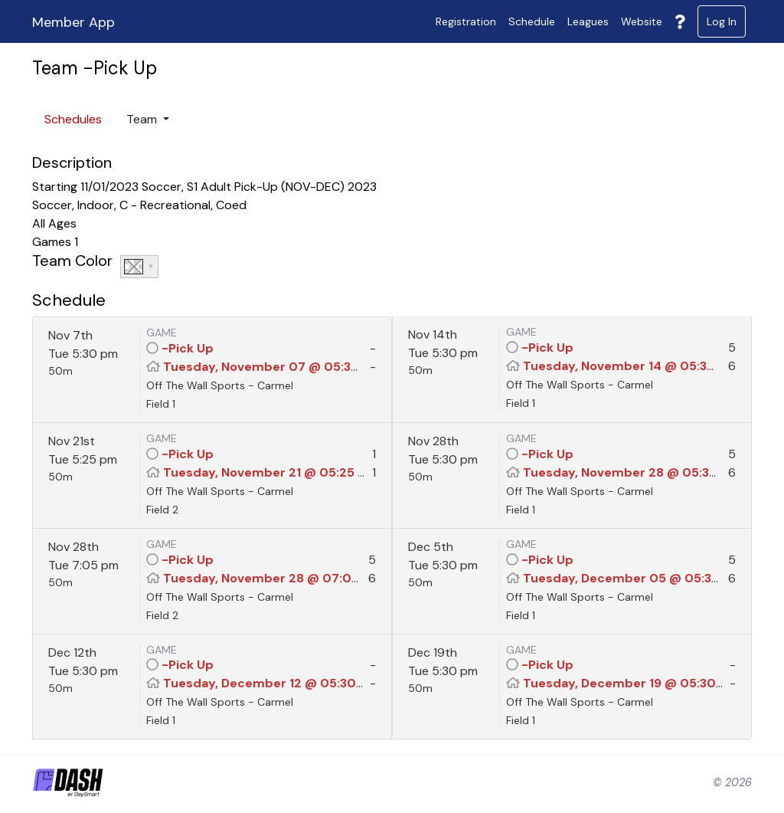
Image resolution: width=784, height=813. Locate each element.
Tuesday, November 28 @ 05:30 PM (631, 472)
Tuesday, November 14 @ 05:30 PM (630, 366)
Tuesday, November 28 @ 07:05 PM (272, 578)
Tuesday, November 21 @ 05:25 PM (269, 472)
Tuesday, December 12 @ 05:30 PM (270, 683)
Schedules (73, 119)
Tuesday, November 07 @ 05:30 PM (272, 367)
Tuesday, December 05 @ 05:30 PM (632, 578)
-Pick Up (188, 348)
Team (143, 119)
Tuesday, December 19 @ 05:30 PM (630, 683)
